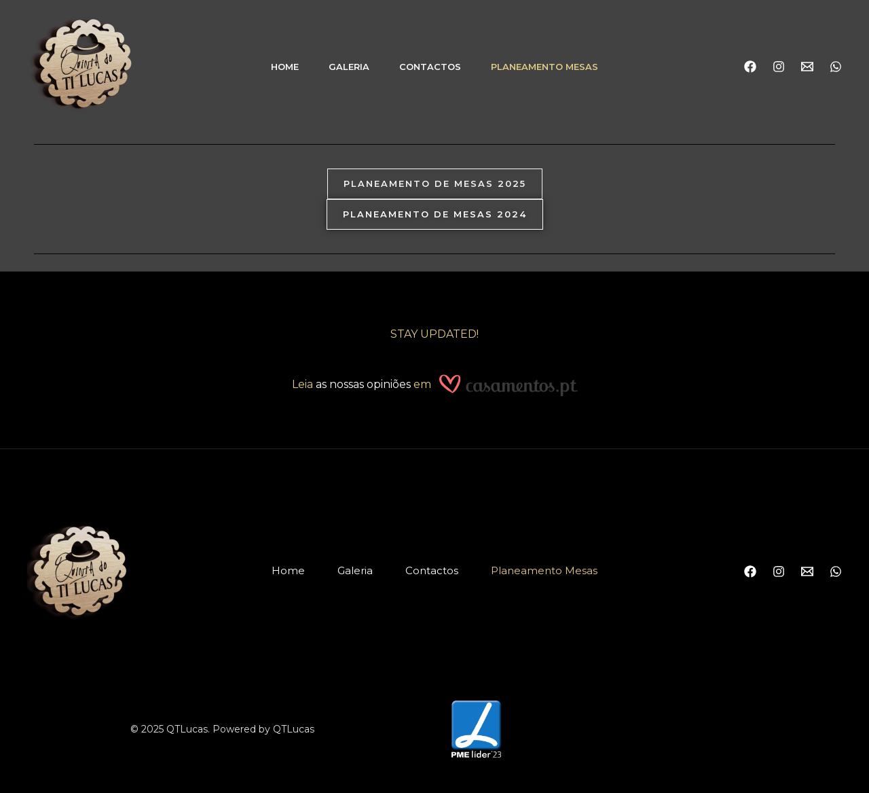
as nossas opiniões (363, 384)
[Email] (807, 66)
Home (285, 66)
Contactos (430, 66)
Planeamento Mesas (544, 66)
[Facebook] (750, 66)
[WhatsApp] (836, 66)
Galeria (349, 66)
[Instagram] (779, 66)
